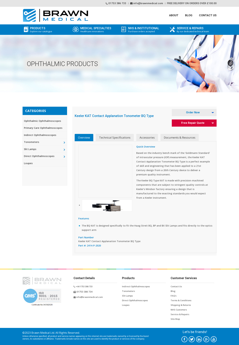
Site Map (175, 318)
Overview (84, 137)
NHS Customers (179, 309)
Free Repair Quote (192, 122)
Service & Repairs (180, 314)
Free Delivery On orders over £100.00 (192, 3)
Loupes (28, 163)
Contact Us (208, 15)
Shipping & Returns (181, 305)
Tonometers (31, 142)
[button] (107, 205)
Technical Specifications (114, 137)
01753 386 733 (116, 3)
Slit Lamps (30, 149)
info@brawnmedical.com (146, 3)
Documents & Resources (179, 137)
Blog (188, 15)
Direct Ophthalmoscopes (39, 156)
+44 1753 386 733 (83, 286)
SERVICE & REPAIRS (196, 30)
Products (46, 30)
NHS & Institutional (147, 30)
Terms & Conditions (181, 300)
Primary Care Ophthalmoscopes (43, 127)
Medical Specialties (95, 30)
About (173, 15)
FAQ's (173, 295)
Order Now (193, 112)
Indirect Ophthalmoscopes (40, 135)
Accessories (147, 137)
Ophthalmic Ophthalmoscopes (42, 120)
